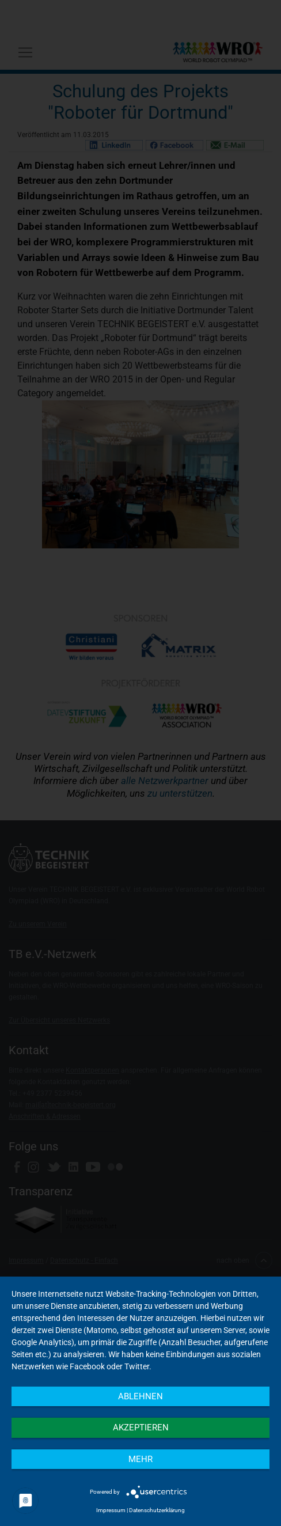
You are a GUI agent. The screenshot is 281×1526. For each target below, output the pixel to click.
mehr (140, 1459)
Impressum (111, 1510)
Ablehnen (140, 1396)
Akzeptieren (141, 1427)
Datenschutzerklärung (157, 1510)
